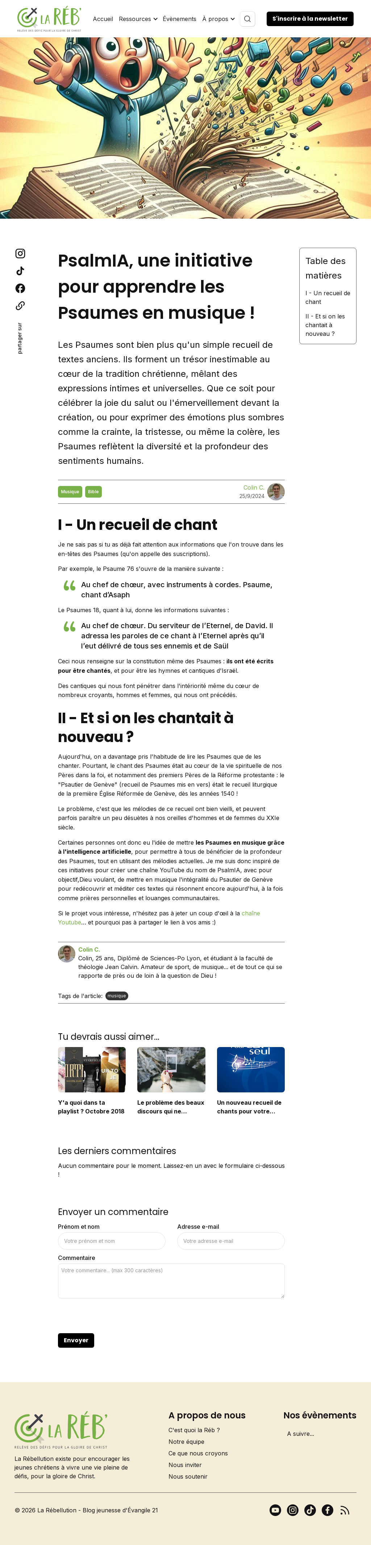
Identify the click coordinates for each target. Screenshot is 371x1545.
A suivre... (300, 1433)
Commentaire (76, 1257)
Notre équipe (186, 1441)
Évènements (179, 18)
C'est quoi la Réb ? (194, 1430)
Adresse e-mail (198, 1226)
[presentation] (113, 1316)
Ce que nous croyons (198, 1453)
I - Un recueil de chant (327, 297)
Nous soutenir (188, 1476)
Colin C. (253, 487)
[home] (49, 19)
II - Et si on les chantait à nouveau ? (325, 325)
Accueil (103, 18)
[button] (138, 19)
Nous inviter (185, 1464)
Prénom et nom (79, 1226)
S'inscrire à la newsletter (310, 19)
